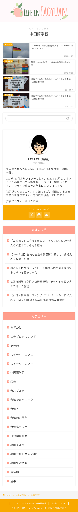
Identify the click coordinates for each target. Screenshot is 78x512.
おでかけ (16, 327)
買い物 (14, 472)
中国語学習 (17, 372)
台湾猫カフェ (18, 427)
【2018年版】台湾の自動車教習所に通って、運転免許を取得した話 (41, 257)
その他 (14, 345)
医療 (13, 381)
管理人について (59, 503)
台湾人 (14, 409)
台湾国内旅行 (18, 418)
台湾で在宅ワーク (21, 400)
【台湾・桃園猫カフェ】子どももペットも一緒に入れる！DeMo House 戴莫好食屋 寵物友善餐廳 (41, 297)
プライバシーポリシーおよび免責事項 (29, 503)
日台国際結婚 (18, 436)
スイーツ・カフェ (21, 354)
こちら (58, 185)
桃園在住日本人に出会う (26, 454)
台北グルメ (17, 391)
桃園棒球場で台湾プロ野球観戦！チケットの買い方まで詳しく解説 (41, 284)
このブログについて (23, 336)
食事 (13, 481)
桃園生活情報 (18, 463)
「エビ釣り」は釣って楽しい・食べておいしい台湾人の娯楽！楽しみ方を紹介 (41, 243)
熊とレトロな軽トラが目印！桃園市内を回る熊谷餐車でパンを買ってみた (41, 270)
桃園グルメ (17, 445)
